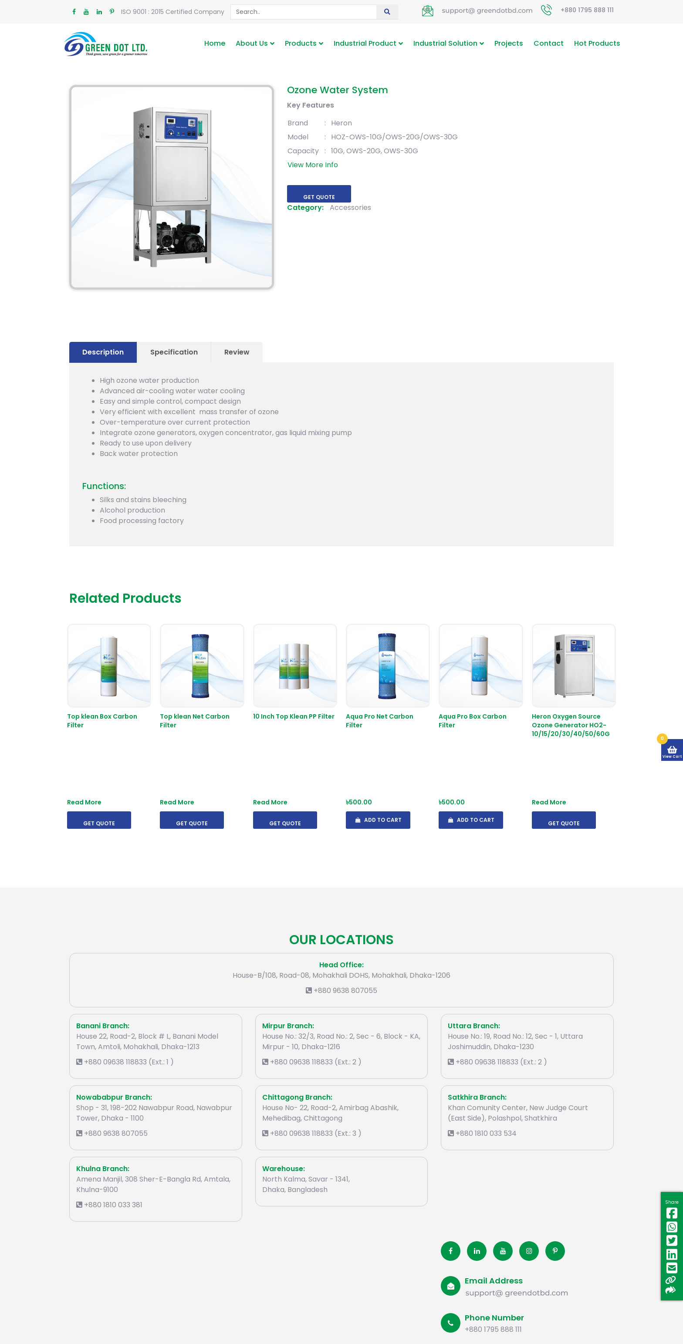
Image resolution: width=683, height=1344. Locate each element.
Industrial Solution (445, 43)
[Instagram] (529, 1251)
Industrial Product (365, 43)
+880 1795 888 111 (587, 10)
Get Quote (319, 197)
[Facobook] (450, 1251)
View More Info (312, 165)
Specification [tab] (174, 352)
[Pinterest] (555, 1251)
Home (214, 43)
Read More (84, 802)
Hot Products (597, 43)
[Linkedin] (477, 1251)
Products (301, 43)
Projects (508, 43)
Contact (549, 43)
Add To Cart (378, 820)
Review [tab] (237, 352)
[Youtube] (503, 1251)
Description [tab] (103, 352)
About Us (252, 43)
